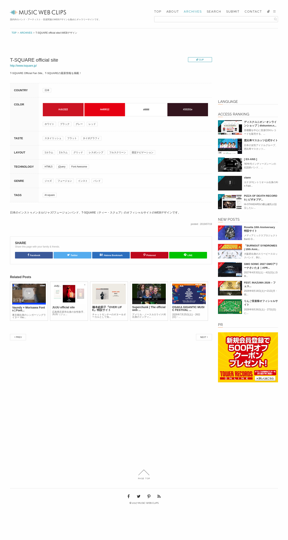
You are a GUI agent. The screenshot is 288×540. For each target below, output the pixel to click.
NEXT (203, 337)
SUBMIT (233, 11)
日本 (47, 90)
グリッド (78, 152)
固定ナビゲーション (142, 152)
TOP (158, 11)
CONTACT (253, 11)
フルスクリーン (117, 152)
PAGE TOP (144, 475)
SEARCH (214, 11)
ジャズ (48, 180)
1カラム (49, 152)
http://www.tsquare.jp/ (23, 65)
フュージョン (65, 180)
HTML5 (48, 166)
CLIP (201, 59)
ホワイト (49, 124)
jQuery (61, 166)
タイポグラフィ (91, 138)
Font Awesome (79, 166)
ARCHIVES (193, 11)
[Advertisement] (248, 68)
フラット (72, 138)
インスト (83, 180)
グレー (79, 124)
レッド (92, 124)
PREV (19, 337)
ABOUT (172, 11)
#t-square (50, 195)
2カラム (63, 152)
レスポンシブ (96, 152)
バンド (97, 180)
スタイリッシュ (53, 138)
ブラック (65, 124)
